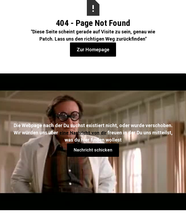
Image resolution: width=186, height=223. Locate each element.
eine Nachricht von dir (82, 133)
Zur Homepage (93, 49)
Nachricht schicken (93, 149)
